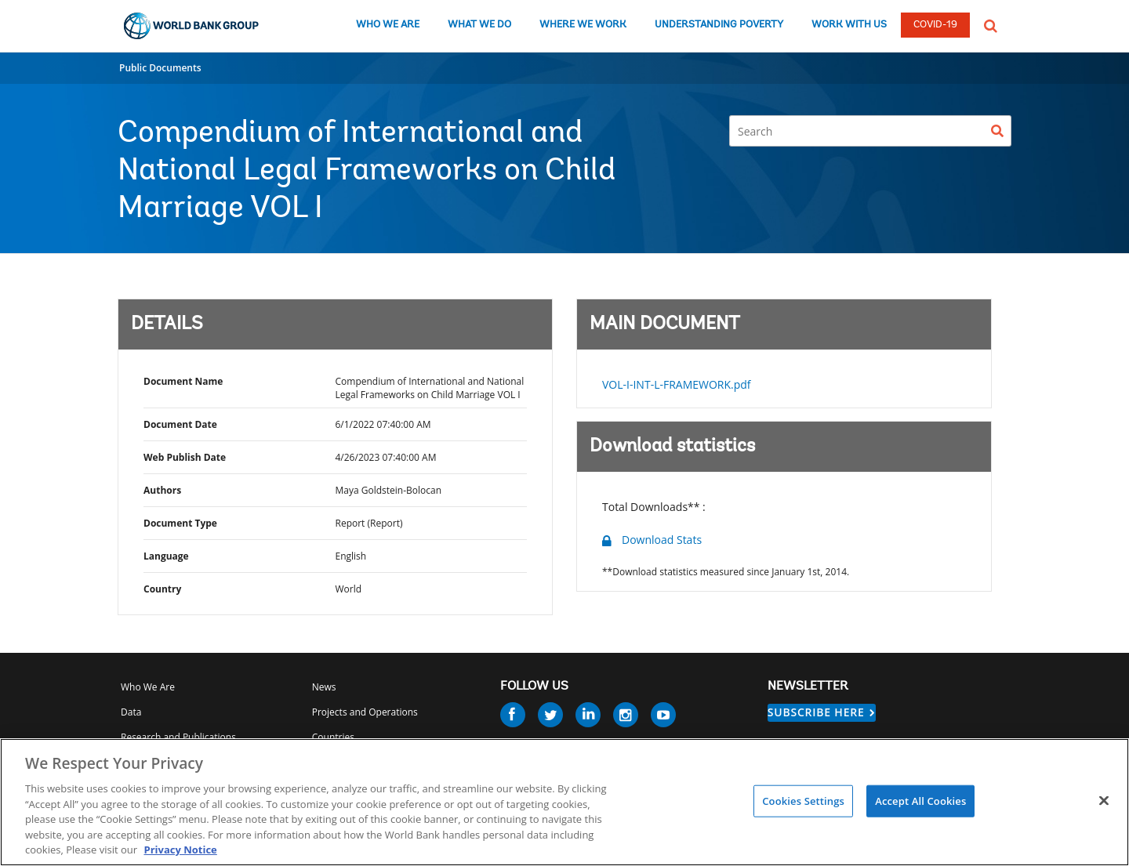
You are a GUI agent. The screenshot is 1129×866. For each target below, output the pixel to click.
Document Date (180, 424)
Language (166, 556)
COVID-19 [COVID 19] (935, 25)
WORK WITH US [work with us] (849, 25)
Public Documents (160, 67)
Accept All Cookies (920, 800)
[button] (990, 24)
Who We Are (148, 687)
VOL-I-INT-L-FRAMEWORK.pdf (676, 384)
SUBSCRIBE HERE (816, 712)
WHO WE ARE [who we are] (387, 25)
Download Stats (662, 539)
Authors (162, 490)
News (324, 687)
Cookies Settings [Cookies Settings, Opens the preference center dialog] (803, 800)
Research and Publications (178, 737)
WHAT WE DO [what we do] (479, 25)
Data (131, 712)
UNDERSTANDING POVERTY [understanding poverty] (719, 25)
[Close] (1104, 800)
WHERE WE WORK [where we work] (582, 25)
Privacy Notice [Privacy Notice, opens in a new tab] (179, 849)
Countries (333, 737)
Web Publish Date (184, 457)
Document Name (183, 381)
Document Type (180, 523)
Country (162, 589)
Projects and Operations (365, 712)
